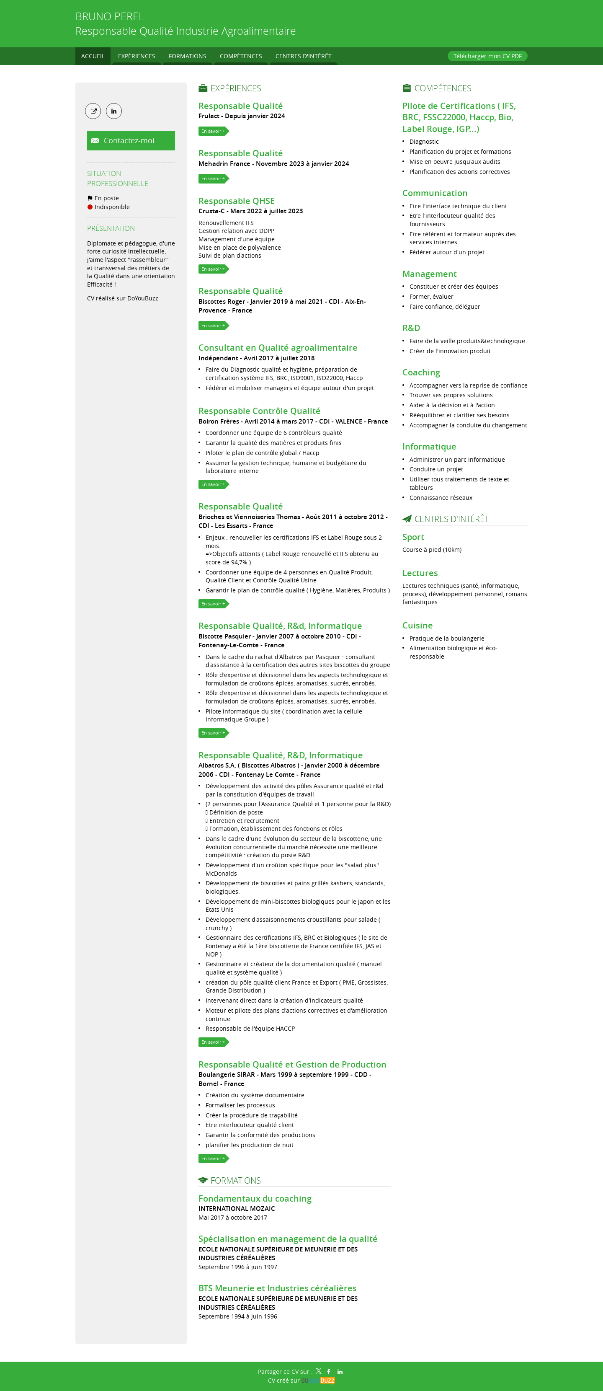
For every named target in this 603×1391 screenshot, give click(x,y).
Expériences (236, 88)
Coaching (421, 372)
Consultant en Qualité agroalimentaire (278, 347)
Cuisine (417, 625)
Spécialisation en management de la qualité (288, 1238)
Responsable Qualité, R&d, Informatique (280, 625)
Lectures (420, 573)
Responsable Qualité (240, 105)
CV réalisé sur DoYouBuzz (122, 298)
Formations (236, 1180)
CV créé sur (301, 1380)
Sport (413, 537)
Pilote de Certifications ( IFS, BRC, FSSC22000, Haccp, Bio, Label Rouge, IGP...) (459, 117)
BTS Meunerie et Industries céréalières (277, 1288)
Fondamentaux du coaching (255, 1198)
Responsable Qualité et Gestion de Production (292, 1064)
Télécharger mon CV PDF (488, 56)
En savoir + (213, 131)
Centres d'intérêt (452, 519)
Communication (435, 193)
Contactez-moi (128, 140)
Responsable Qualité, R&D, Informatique (280, 755)
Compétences (443, 88)
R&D (411, 328)
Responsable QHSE (236, 201)
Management (429, 273)
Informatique (429, 446)
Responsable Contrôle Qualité (259, 410)
